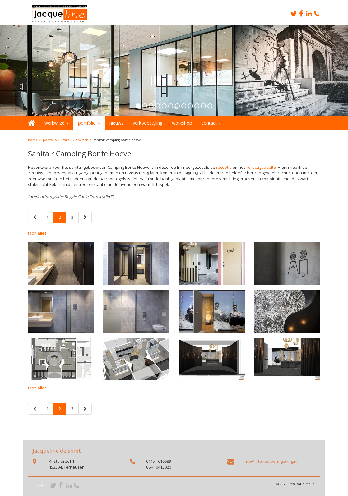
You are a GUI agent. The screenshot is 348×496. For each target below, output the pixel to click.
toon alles (37, 233)
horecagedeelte (261, 167)
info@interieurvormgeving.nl (270, 461)
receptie (224, 167)
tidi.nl (311, 483)
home (33, 140)
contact (39, 485)
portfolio (50, 140)
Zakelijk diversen (75, 140)
